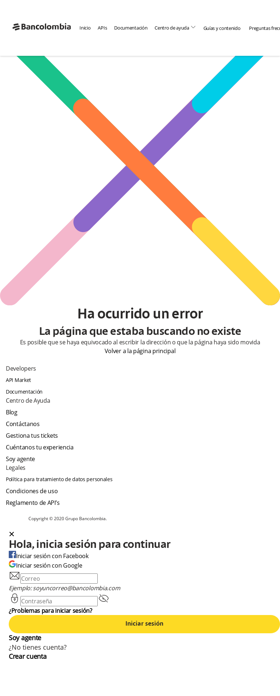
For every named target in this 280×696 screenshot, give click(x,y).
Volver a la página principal (140, 351)
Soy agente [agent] (20, 459)
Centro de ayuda (175, 27)
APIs (102, 27)
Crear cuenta (27, 656)
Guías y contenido (222, 28)
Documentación (130, 27)
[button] (144, 534)
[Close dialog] (12, 535)
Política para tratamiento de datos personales (59, 479)
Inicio (84, 27)
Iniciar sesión (144, 624)
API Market (18, 379)
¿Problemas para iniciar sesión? (50, 611)
